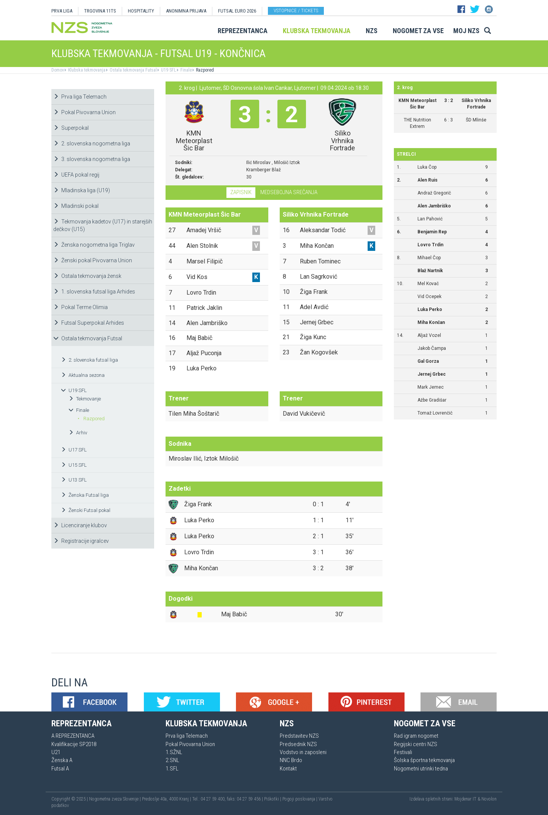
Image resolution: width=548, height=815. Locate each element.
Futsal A (60, 768)
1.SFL (172, 768)
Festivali (403, 752)
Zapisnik (241, 192)
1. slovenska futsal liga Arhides (94, 292)
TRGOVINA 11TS (100, 11)
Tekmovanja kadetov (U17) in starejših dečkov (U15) (102, 225)
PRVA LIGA (61, 11)
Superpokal (71, 128)
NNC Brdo (291, 760)
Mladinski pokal (76, 206)
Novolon (489, 799)
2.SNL (172, 760)
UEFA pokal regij (76, 175)
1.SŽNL (174, 752)
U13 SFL (74, 480)
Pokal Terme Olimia (80, 307)
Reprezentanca (243, 31)
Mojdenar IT (465, 799)
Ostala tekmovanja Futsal (132, 70)
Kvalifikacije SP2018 (73, 744)
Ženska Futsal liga (85, 495)
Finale (185, 70)
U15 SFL (74, 465)
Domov (57, 70)
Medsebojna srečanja (288, 192)
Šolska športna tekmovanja (424, 760)
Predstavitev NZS (299, 735)
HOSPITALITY (141, 11)
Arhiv (77, 432)
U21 (55, 752)
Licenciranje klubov (80, 525)
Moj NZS (466, 31)
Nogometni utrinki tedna (421, 768)
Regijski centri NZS (415, 744)
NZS (372, 31)
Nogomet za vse (418, 31)
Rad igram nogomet (416, 735)
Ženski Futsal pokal (85, 510)
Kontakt (288, 768)
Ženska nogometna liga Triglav (94, 245)
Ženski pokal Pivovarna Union (92, 260)
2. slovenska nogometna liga (91, 143)
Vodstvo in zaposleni (303, 752)
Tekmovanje (84, 399)
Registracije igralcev (81, 541)
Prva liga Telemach (80, 97)
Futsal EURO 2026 (237, 11)
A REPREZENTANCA (72, 735)
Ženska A (61, 760)
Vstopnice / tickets (296, 10)
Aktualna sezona (83, 375)
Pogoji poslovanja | (300, 799)
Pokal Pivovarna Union (84, 112)
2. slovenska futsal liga (89, 360)
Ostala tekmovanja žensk (87, 276)
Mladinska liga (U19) (81, 190)
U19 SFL (168, 70)
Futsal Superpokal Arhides (88, 323)
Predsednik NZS (298, 744)
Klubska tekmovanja (316, 31)
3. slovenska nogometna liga (91, 159)
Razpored (204, 70)
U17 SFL (74, 450)
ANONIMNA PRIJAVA (186, 11)
